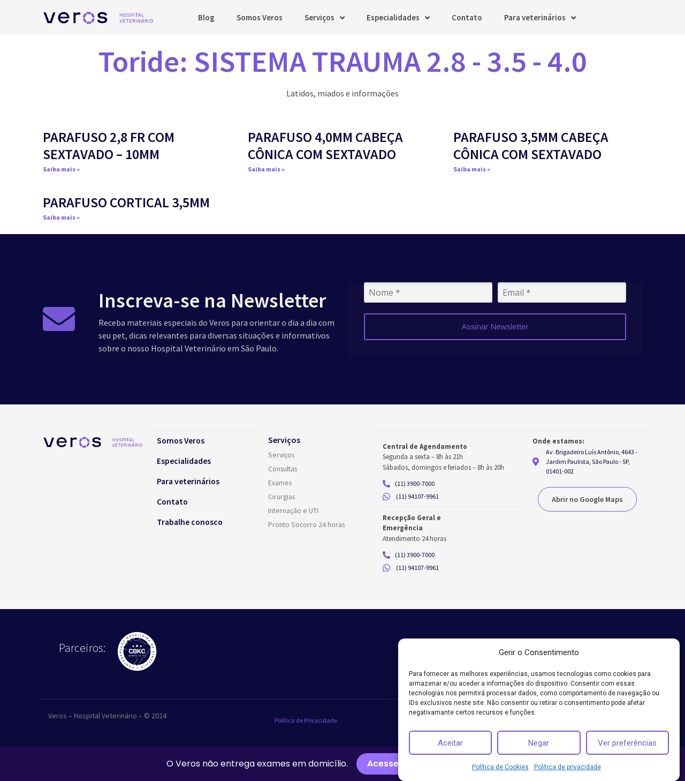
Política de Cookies (500, 767)
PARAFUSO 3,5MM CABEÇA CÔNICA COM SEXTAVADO (530, 145)
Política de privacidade (567, 767)
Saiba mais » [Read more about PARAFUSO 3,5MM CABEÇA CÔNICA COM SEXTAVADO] (471, 169)
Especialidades (398, 18)
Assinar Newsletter (494, 326)
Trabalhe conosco (193, 521)
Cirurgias (282, 497)
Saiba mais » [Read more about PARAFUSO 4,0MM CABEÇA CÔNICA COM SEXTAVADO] (266, 169)
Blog (206, 17)
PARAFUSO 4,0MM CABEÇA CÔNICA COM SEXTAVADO (325, 145)
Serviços (325, 18)
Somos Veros (260, 17)
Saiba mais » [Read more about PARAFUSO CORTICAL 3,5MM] (61, 217)
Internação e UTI (293, 511)
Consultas (284, 469)
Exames (280, 483)
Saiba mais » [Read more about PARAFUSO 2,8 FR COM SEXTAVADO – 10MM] (61, 169)
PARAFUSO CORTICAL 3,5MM (126, 202)
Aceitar (450, 743)
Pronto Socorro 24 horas (307, 525)
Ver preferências (627, 743)
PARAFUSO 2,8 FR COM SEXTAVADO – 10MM (108, 145)
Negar (538, 743)
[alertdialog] (342, 764)
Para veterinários (540, 18)
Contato (467, 17)
